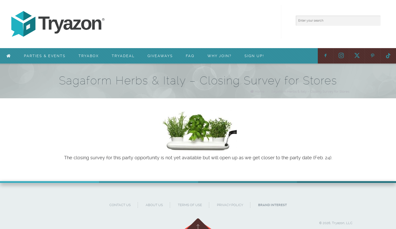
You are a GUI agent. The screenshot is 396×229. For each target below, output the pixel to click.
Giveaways (160, 56)
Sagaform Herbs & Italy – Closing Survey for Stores (310, 91)
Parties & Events (45, 56)
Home (260, 91)
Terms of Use (190, 205)
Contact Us (120, 205)
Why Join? (219, 56)
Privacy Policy (230, 205)
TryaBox (88, 56)
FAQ (190, 56)
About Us (154, 205)
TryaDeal (123, 56)
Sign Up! (254, 56)
